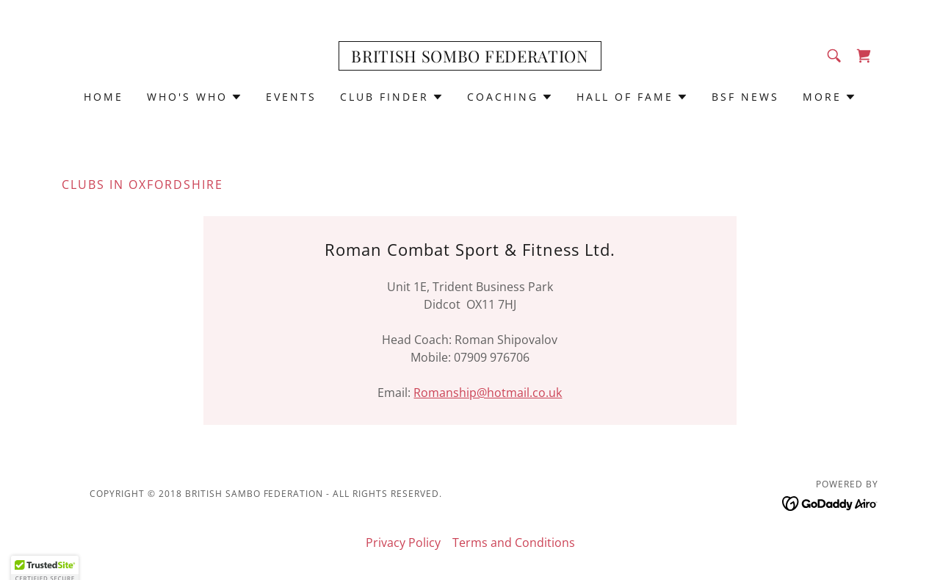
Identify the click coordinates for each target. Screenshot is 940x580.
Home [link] (103, 97)
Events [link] (291, 97)
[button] (194, 97)
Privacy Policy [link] (403, 542)
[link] (470, 58)
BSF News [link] (745, 97)
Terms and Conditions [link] (513, 542)
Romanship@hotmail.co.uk (487, 392)
